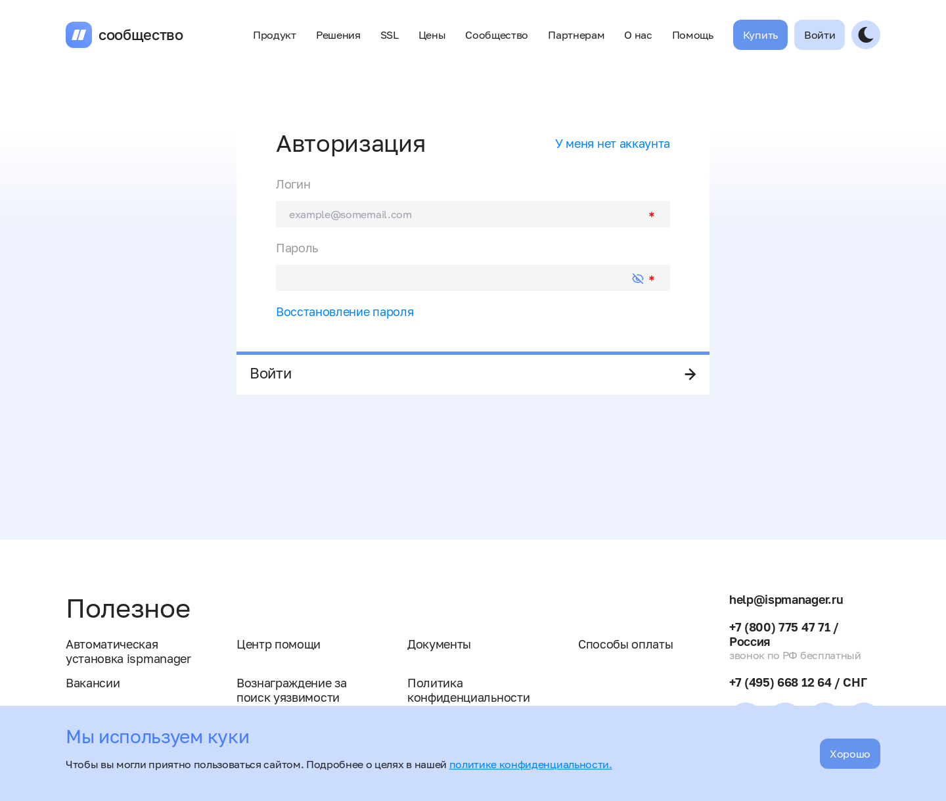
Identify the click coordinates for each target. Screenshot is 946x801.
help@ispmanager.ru (786, 599)
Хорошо (850, 753)
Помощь (692, 34)
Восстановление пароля (344, 311)
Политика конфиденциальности (468, 689)
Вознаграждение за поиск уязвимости (291, 689)
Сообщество (496, 34)
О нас (638, 34)
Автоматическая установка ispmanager (128, 651)
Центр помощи (278, 644)
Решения (338, 34)
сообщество (141, 35)
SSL (389, 34)
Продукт (274, 34)
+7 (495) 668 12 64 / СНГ (798, 682)
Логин (293, 184)
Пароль (297, 247)
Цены (432, 34)
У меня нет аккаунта (612, 143)
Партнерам (576, 34)
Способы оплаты (625, 644)
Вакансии (93, 682)
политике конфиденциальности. (530, 764)
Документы (439, 644)
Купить (760, 34)
